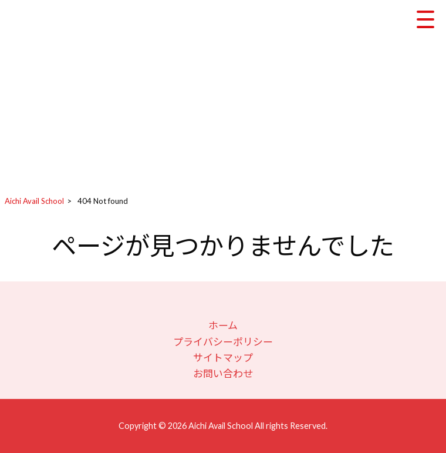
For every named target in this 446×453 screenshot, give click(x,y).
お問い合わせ (223, 373)
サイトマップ (223, 357)
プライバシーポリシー (223, 341)
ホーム (223, 325)
